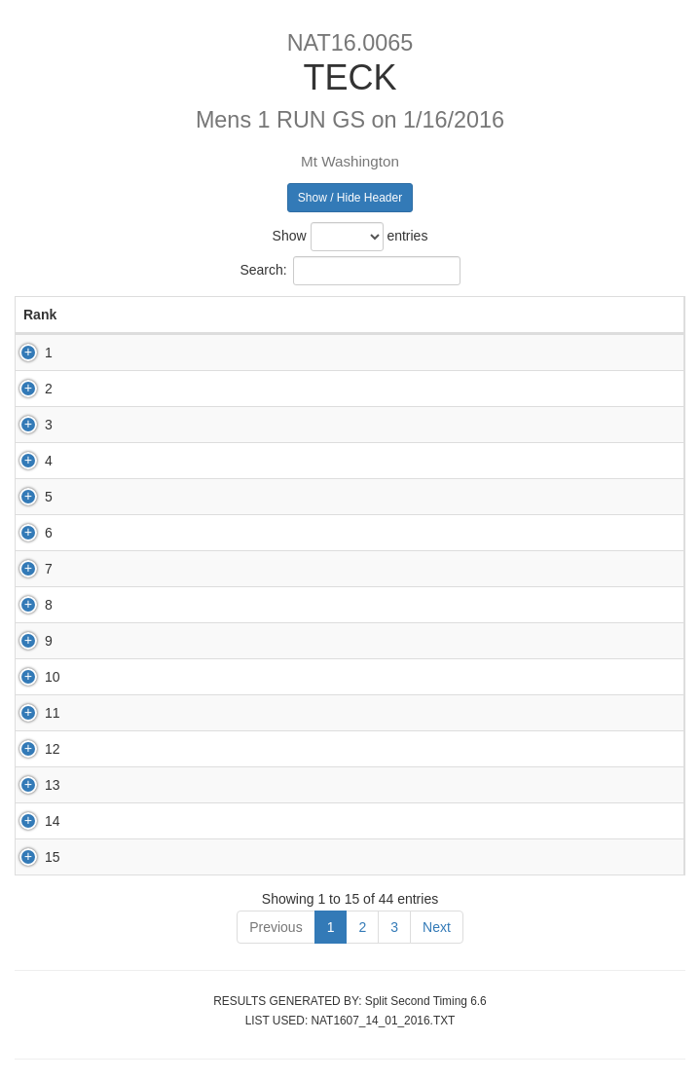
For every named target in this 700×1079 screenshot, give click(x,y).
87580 (181, 532)
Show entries (350, 236)
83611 (181, 857)
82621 (181, 713)
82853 (181, 352)
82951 (181, 641)
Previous (275, 927)
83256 (181, 460)
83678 (181, 605)
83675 (181, 749)
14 (31, 821)
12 (31, 749)
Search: (349, 270)
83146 (181, 496)
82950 (181, 424)
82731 (181, 821)
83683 (181, 569)
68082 (181, 785)
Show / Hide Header (350, 198)
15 (31, 857)
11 (31, 713)
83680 (181, 677)
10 (31, 677)
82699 (181, 388)
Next (437, 927)
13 (31, 785)
